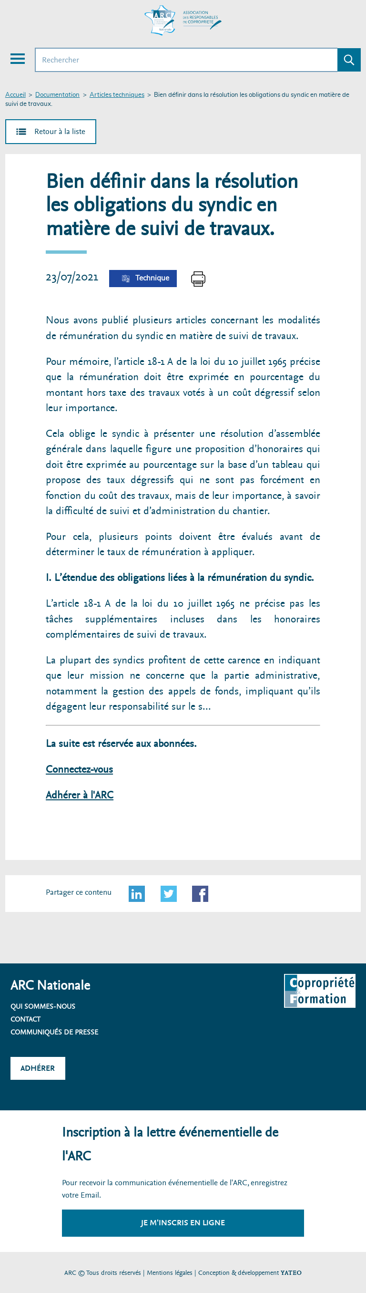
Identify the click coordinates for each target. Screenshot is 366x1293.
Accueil (15, 95)
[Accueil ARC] (183, 20)
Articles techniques (117, 95)
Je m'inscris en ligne (183, 1223)
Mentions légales (170, 1273)
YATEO (291, 1273)
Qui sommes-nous (42, 1006)
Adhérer (37, 1068)
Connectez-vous (79, 770)
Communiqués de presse (54, 1032)
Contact (25, 1019)
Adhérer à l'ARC (79, 795)
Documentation (57, 95)
